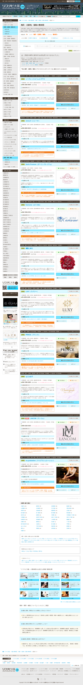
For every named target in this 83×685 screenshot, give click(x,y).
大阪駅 (22, 506)
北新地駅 (38, 510)
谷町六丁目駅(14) (7, 222)
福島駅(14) (5, 211)
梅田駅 (37, 506)
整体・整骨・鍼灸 (7, 157)
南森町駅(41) (6, 195)
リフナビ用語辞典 (76, 668)
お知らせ (23, 674)
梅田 (34, 16)
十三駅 (68, 521)
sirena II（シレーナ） (30, 121)
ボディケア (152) (8, 153)
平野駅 (68, 524)
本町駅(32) (5, 190)
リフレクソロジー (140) (9, 150)
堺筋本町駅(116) (6, 188)
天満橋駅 (23, 517)
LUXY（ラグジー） (29, 291)
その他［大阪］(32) (8, 94)
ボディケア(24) (53, 540)
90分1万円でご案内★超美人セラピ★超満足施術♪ (37, 189)
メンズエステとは (24, 670)
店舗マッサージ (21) (9, 129)
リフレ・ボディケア (8, 148)
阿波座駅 (68, 512)
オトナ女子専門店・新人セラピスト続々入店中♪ (36, 275)
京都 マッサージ (35, 560)
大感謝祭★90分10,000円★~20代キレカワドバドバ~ (37, 148)
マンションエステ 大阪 (54, 560)
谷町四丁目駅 (39, 517)
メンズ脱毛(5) (60, 538)
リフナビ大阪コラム (41, 16)
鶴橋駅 (68, 519)
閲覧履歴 (48, 16)
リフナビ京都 (30, 658)
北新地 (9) (6, 31)
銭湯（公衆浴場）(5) (29, 542)
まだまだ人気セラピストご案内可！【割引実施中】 (37, 319)
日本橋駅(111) (6, 184)
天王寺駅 (53, 508)
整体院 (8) (6, 159)
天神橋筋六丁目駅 (70, 515)
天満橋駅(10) (6, 217)
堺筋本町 (15, 16)
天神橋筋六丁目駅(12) (8, 215)
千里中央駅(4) (6, 255)
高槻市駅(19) (6, 257)
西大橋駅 (53, 512)
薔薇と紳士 (27, 248)
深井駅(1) (5, 269)
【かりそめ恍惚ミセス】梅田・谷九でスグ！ (36, 232)
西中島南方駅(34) (7, 244)
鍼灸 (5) (6, 164)
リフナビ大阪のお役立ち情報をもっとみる (70, 601)
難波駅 (68, 506)
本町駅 (22, 510)
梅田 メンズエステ (44, 560)
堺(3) (31, 551)
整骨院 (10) (7, 162)
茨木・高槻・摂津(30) (8, 85)
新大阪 (20, 16)
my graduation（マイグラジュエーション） (38, 460)
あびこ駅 (23, 526)
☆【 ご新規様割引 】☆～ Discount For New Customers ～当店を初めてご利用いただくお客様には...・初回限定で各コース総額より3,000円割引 (37, 326)
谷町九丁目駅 (69, 517)
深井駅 (68, 528)
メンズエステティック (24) (10, 135)
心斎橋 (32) (7, 52)
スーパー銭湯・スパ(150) (9, 166)
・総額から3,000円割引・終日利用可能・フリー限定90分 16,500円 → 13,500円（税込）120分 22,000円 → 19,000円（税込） (37, 282)
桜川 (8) (6, 63)
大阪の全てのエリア (8, 22)
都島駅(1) (5, 237)
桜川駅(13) (5, 208)
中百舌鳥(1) (35, 551)
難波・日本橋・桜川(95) (9, 56)
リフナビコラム (68, 668)
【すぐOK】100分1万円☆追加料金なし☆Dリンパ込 (37, 402)
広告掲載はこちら (67, 670)
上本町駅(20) (6, 231)
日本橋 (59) (7, 61)
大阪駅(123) (5, 173)
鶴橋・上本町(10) (7, 69)
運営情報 (54, 674)
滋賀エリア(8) (6, 114)
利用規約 (66, 674)
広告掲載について (30, 674)
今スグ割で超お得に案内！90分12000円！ (35, 360)
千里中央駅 (38, 526)
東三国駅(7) (5, 249)
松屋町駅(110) (6, 226)
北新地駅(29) (6, 193)
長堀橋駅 (38, 519)
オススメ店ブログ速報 (53, 668)
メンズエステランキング (43, 670)
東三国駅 (53, 524)
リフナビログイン (47, 674)
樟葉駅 (68, 526)
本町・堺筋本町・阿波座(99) (10, 40)
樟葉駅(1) (5, 260)
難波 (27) (6, 58)
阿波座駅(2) (5, 206)
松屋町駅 (23, 519)
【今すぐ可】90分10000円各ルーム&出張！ (35, 484)
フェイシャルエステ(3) (69, 538)
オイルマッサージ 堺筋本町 (66, 560)
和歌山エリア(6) (7, 116)
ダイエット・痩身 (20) (9, 142)
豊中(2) (40, 551)
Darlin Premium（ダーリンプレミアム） (36, 164)
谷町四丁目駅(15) (7, 219)
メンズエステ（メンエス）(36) (37, 538)
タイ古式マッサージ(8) (8, 155)
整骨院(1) (70, 540)
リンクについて (53, 670)
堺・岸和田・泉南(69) (8, 81)
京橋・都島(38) (7, 72)
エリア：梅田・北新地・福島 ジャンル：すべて (33, 63)
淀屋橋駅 (53, 506)
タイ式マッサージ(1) (62, 540)
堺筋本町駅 (69, 508)
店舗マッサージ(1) (25, 538)
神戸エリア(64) (7, 109)
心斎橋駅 (23, 508)
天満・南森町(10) (7, 65)
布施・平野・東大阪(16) (9, 87)
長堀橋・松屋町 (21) (9, 54)
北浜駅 (68, 510)
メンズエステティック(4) (50, 538)
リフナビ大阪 (16, 658)
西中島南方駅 (24, 524)
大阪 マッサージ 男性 (26, 560)
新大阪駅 (23, 512)
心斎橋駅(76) (6, 181)
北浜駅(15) (5, 197)
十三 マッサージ (61, 562)
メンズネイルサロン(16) (34, 540)
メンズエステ (6, 126)
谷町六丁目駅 (54, 517)
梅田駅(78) (5, 175)
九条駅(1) (5, 246)
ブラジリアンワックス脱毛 (41, 562)
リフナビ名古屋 (38, 658)
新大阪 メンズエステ (52, 562)
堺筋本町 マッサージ (29, 562)
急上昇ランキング (33, 670)
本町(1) (23, 551)
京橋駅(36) (5, 235)
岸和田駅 (53, 528)
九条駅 (37, 524)
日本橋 (25, 16)
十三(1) (27, 551)
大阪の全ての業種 (7, 122)
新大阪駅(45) (6, 199)
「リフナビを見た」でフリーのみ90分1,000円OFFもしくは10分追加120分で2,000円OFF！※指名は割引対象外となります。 (37, 155)
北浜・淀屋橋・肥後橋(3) (9, 38)
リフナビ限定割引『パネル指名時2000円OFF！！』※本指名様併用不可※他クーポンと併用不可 (37, 451)
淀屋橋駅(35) (6, 177)
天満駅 (52, 515)
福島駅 (37, 515)
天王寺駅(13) (6, 186)
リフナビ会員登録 (38, 674)
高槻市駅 (53, 526)
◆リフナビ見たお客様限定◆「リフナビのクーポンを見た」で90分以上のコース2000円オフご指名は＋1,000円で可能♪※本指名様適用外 (37, 196)
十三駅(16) (5, 242)
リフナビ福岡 (54, 658)
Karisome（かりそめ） (31, 205)
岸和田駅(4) (5, 266)
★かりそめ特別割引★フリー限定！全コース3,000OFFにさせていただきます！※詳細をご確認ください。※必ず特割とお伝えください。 (37, 239)
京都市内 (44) (7, 105)
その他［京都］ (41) (9, 107)
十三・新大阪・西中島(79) (9, 78)
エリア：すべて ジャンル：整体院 (30, 64)
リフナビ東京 (46, 658)
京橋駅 (22, 521)
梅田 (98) (6, 29)
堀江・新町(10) (7, 47)
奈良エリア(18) (7, 111)
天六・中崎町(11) (7, 36)
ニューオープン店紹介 (43, 668)
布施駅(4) (5, 271)
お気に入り (54, 16)
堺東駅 (37, 528)
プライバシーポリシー (74, 674)
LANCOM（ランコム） (33, 418)
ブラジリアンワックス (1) (10, 144)
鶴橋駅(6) (5, 233)
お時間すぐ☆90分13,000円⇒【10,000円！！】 (36, 444)
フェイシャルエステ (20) (10, 139)
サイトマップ (60, 674)
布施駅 (22, 530)
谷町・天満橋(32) (7, 67)
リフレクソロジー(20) (44, 540)
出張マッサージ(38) (8, 24)
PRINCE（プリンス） (30, 335)
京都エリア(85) (7, 102)
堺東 (30, 16)
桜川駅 (22, 515)
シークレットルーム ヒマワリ (33, 79)
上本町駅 (53, 519)
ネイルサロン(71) (7, 146)
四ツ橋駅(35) (6, 202)
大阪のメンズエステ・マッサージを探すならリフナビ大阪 (42, 682)
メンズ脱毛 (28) (8, 137)
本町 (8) (6, 43)
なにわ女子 (27, 376)
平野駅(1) (5, 251)
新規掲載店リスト (33, 668)
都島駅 (37, 521)
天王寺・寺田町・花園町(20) (10, 74)
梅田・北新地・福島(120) (9, 27)
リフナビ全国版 (6, 658)
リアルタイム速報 (24, 668)
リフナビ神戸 (23, 658)
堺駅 (22, 528)
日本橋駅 (38, 508)
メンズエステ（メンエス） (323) (10, 132)
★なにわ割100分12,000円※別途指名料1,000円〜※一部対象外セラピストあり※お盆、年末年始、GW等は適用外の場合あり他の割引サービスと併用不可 (37, 409)
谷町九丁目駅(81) (7, 224)
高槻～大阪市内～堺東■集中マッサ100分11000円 (37, 105)
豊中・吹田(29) (7, 83)
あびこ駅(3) (5, 253)
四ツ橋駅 (38, 512)
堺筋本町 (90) (7, 45)
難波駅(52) (5, 179)
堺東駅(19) (5, 264)
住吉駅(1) (5, 240)
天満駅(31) (5, 213)
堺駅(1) (4, 262)
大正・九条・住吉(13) (8, 76)
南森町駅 (53, 510)
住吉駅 (52, 521)
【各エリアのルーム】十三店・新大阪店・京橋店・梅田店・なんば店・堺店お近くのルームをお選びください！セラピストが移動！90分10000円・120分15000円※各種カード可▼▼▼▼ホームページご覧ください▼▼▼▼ (37, 491)
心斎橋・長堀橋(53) (8, 49)
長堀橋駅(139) (6, 228)
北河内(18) (6, 90)
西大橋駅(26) (6, 204)
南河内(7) (5, 92)
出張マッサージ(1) (7, 100)
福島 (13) (6, 33)
